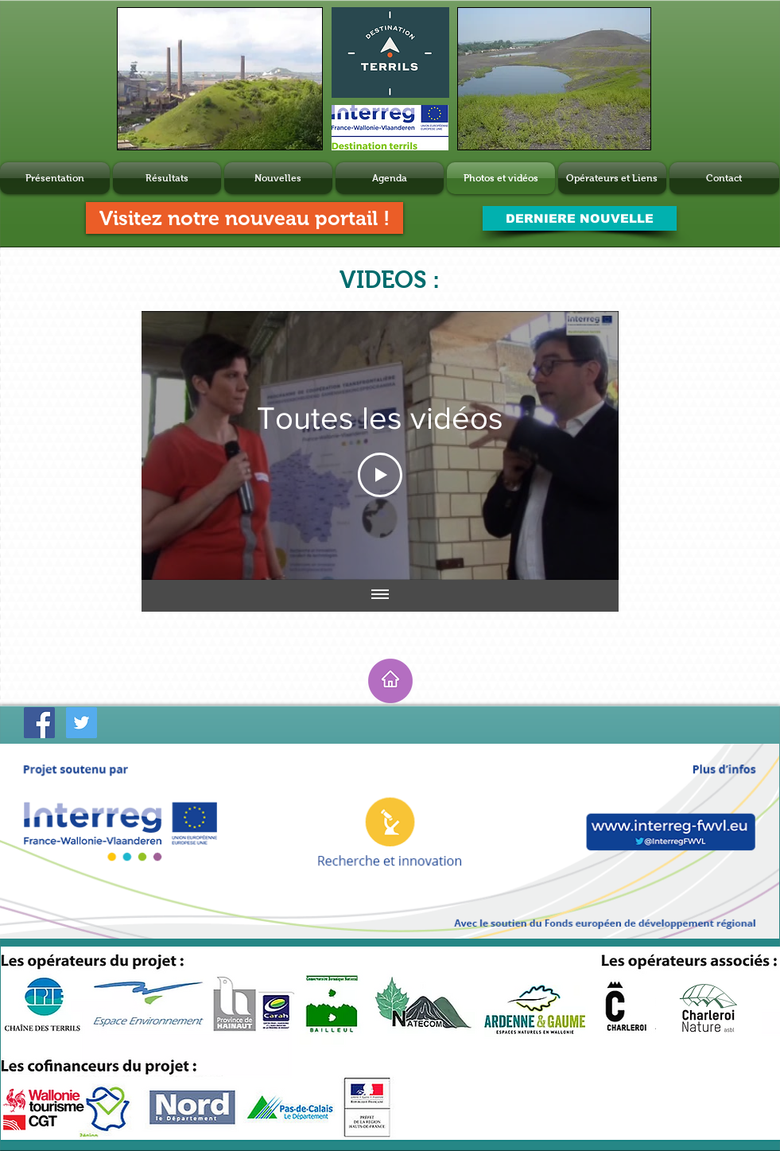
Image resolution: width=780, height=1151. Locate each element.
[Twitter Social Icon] (81, 722)
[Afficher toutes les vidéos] (380, 596)
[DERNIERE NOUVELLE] (580, 218)
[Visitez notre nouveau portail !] (244, 218)
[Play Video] (380, 475)
